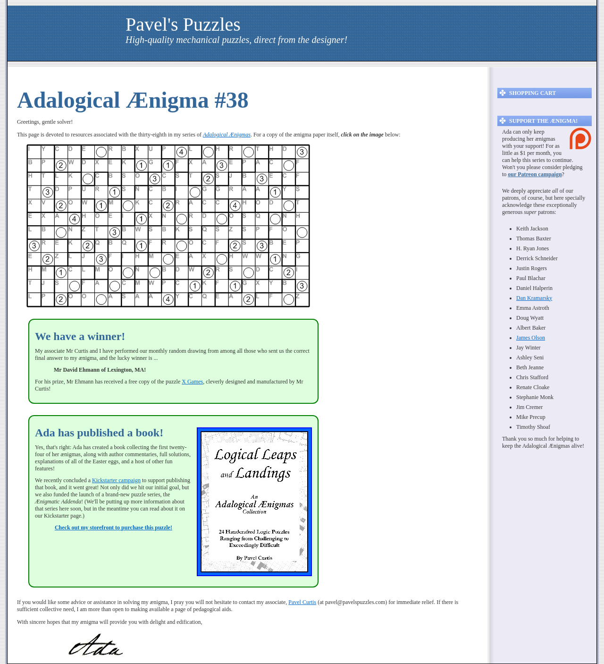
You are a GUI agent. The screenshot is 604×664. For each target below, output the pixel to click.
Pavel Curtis (302, 602)
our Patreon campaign (535, 174)
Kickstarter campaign (116, 480)
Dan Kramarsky (534, 298)
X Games (192, 381)
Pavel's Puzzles (183, 24)
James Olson (530, 337)
